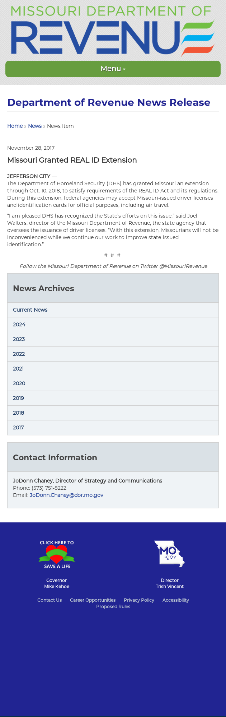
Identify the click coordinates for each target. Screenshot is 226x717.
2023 (19, 339)
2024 (19, 324)
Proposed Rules (113, 606)
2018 (18, 413)
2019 (18, 398)
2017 (18, 427)
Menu (113, 68)
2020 (19, 383)
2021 (18, 369)
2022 (19, 354)
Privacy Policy (139, 600)
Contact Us (49, 600)
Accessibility (176, 600)
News (35, 126)
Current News (30, 310)
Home (15, 126)
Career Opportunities (93, 600)
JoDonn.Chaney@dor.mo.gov (66, 495)
